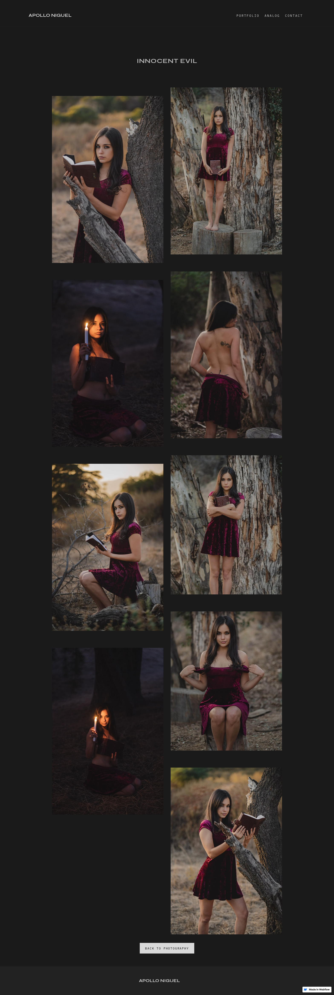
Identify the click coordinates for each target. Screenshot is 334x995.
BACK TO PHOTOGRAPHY (167, 948)
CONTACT (294, 15)
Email (8, 990)
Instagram (11, 977)
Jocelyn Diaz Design (314, 985)
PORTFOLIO (247, 15)
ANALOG (272, 15)
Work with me (14, 984)
